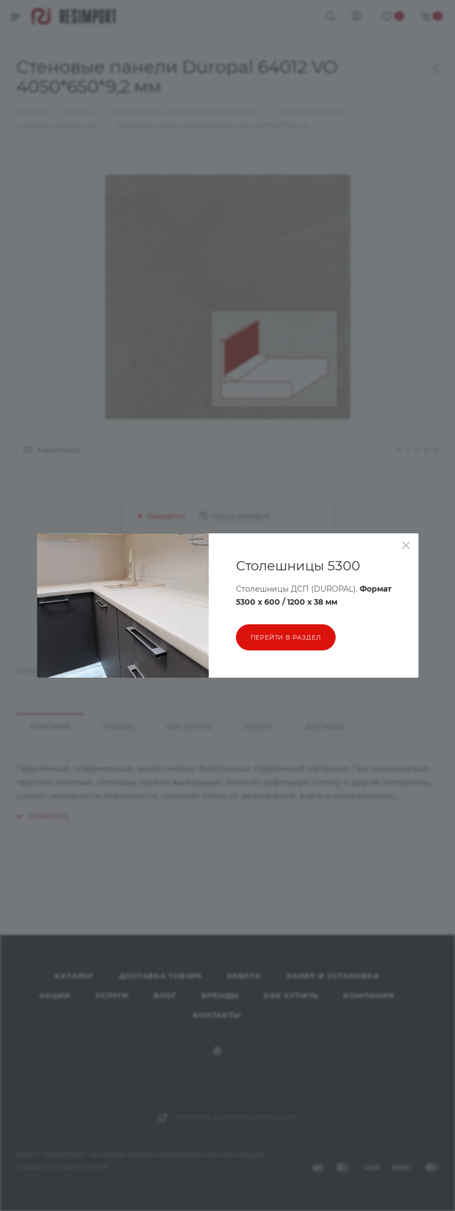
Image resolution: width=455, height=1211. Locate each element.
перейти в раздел (286, 637)
